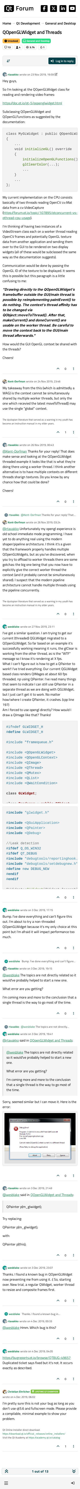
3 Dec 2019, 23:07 (42, 1268)
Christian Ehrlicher (19, 1391)
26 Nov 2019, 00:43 (42, 445)
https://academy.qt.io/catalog (44, 1437)
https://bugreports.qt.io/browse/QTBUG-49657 (37, 1357)
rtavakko (13, 74)
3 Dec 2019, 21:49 (41, 1188)
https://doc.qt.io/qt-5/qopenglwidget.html (32, 103)
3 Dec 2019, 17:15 (42, 910)
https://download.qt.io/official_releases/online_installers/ (34, 1434)
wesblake (13, 626)
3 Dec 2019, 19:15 (41, 968)
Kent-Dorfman (16, 381)
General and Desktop (36, 41)
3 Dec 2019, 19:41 (42, 1034)
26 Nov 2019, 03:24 (49, 522)
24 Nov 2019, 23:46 (49, 381)
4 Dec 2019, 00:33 (41, 1321)
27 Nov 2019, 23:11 (43, 626)
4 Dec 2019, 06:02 (24, 1397)
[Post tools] (74, 368)
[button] (6, 1483)
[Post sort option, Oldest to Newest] (8, 61)
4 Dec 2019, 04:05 (42, 1351)
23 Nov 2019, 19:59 (42, 74)
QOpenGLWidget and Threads (51, 1040)
